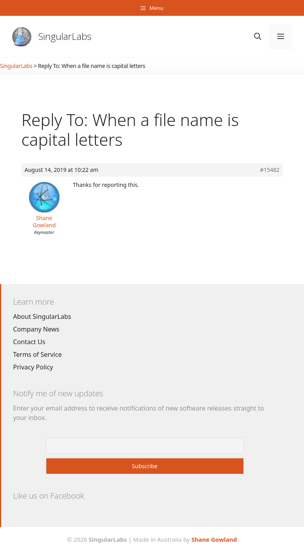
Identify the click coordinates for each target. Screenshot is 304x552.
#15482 (269, 169)
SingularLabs (64, 36)
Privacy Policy (33, 367)
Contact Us (29, 341)
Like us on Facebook (48, 495)
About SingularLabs (42, 316)
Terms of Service (37, 354)
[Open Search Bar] (257, 36)
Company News (36, 329)
